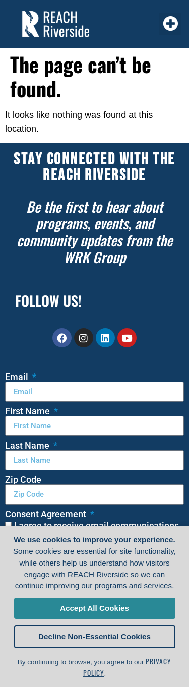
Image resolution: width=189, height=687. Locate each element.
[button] (170, 24)
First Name (28, 411)
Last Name (28, 445)
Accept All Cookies (94, 608)
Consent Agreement (46, 514)
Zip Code (23, 479)
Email (17, 377)
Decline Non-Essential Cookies (94, 636)
